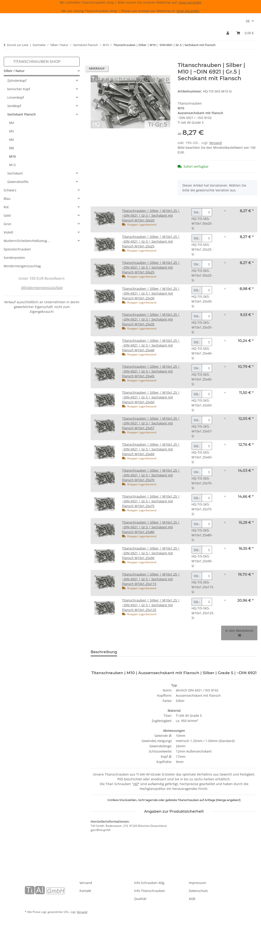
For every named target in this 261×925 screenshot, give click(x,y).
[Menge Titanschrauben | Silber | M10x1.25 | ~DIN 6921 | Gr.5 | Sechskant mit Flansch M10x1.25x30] (207, 290)
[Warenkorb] (245, 33)
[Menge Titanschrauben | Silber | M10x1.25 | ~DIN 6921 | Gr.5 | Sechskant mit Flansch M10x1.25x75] (207, 498)
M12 (12, 165)
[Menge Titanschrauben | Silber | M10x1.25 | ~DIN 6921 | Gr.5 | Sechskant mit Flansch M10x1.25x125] (207, 602)
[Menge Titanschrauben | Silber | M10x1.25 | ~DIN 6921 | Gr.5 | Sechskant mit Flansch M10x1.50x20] (207, 212)
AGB (192, 899)
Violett (8, 232)
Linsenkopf (15, 97)
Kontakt (85, 891)
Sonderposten (14, 257)
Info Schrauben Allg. (149, 883)
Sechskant (15, 173)
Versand (215, 143)
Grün (7, 224)
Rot (6, 207)
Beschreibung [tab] (104, 652)
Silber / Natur (14, 71)
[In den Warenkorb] (94, 59)
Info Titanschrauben (149, 891)
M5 (11, 131)
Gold (7, 215)
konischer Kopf (18, 89)
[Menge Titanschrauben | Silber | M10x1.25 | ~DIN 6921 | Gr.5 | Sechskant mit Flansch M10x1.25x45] (207, 368)
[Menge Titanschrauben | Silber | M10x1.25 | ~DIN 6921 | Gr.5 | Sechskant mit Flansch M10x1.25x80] (207, 524)
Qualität (140, 899)
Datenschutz (198, 891)
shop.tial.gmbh (190, 2)
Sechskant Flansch (21, 114)
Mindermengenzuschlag (22, 266)
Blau (7, 198)
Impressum (197, 883)
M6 (11, 139)
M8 (11, 148)
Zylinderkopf (16, 80)
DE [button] (248, 21)
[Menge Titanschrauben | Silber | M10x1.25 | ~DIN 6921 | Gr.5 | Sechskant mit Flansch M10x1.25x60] (207, 446)
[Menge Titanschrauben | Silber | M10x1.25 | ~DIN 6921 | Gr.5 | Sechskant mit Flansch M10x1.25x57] (207, 420)
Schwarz (10, 190)
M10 (12, 156)
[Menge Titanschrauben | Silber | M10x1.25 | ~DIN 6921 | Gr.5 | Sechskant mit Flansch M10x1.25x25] (207, 238)
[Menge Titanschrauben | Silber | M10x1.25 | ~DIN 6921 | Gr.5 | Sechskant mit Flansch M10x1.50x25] (207, 264)
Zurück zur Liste (17, 45)
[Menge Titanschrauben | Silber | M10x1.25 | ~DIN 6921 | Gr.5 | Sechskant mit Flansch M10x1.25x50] (207, 394)
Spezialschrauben (17, 249)
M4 (11, 123)
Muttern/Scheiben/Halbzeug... (27, 241)
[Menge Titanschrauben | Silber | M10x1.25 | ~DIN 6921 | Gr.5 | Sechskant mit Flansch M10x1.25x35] (207, 316)
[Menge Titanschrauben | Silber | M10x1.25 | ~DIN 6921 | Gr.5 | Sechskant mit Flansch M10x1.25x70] (207, 472)
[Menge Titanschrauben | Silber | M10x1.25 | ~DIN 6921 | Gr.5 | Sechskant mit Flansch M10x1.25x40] (207, 342)
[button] (228, 33)
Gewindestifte (17, 182)
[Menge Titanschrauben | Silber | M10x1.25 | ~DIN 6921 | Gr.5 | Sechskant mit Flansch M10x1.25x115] (207, 576)
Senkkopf (14, 106)
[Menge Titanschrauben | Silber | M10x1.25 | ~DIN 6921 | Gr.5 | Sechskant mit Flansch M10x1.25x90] (207, 550)
